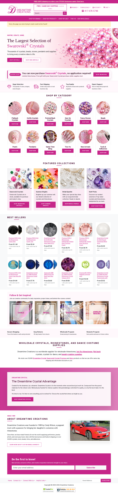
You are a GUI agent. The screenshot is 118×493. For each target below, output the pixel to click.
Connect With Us (28, 480)
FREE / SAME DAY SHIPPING (50, 7)
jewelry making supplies (72, 354)
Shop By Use (63, 19)
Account (96, 7)
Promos (73, 7)
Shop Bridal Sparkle (72, 203)
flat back (97, 351)
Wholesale (85, 7)
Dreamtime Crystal (39, 358)
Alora (71, 358)
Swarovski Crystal (53, 358)
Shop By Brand (34, 19)
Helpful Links (40, 480)
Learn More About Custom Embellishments (24, 444)
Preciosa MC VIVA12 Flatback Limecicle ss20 (85, 274)
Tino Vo (73, 19)
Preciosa (63, 358)
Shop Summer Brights (45, 204)
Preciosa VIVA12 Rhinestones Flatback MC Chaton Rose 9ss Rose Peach (85, 241)
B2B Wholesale (83, 19)
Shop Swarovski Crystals (19, 204)
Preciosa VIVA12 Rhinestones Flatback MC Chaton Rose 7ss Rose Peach (67, 241)
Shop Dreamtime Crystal (22, 399)
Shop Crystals (15, 60)
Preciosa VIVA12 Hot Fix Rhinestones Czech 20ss (15, 239)
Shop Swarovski (101, 74)
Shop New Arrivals (32, 60)
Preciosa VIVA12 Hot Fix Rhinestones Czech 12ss (32, 239)
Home (10, 480)
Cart (106, 7)
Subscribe (91, 468)
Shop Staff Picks (97, 206)
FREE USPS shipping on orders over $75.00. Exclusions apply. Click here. (59, 1)
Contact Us (16, 480)
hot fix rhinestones (84, 351)
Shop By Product (49, 19)
